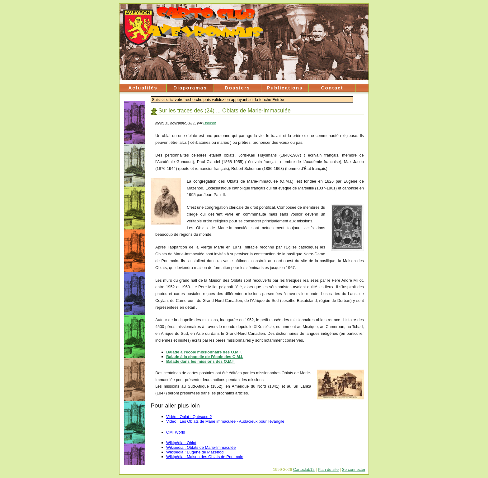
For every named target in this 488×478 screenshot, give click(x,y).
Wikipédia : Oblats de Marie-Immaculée (201, 447)
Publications (285, 87)
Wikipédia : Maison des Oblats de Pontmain (204, 456)
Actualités (142, 87)
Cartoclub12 (304, 469)
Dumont (209, 123)
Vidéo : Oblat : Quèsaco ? (189, 416)
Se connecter (353, 469)
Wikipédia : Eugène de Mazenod (194, 452)
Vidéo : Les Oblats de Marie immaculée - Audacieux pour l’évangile (225, 421)
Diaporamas (190, 87)
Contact (332, 87)
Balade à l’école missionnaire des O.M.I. (204, 352)
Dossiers (237, 87)
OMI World (175, 432)
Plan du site (328, 469)
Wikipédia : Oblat (181, 442)
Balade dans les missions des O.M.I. (200, 361)
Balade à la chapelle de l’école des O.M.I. (204, 356)
